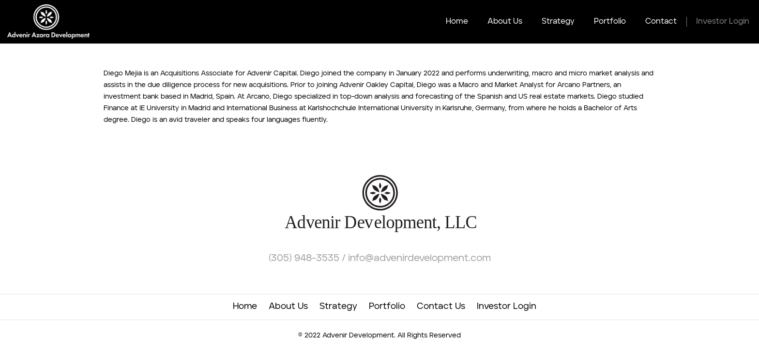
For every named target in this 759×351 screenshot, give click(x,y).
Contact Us (441, 306)
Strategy (558, 22)
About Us (504, 22)
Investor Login (722, 22)
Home (457, 22)
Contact (661, 22)
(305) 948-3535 (305, 258)
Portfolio (610, 22)
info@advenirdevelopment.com (419, 258)
